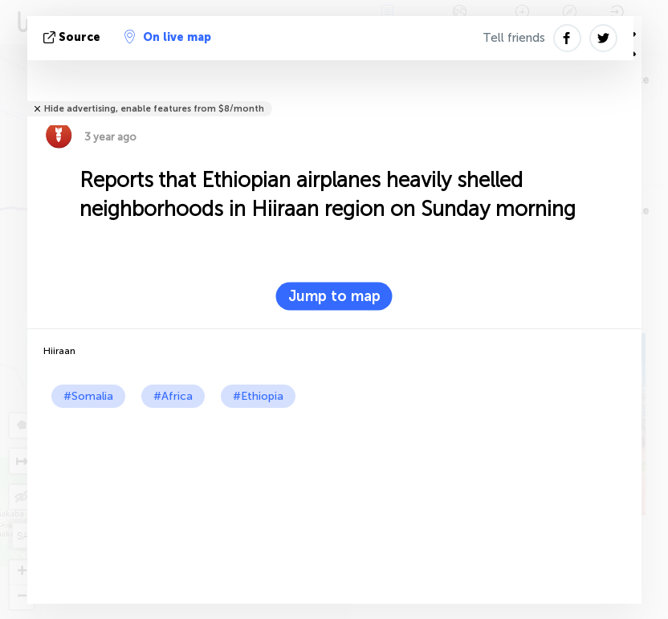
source (73, 37)
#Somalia (88, 396)
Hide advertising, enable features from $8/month (154, 109)
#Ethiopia (258, 396)
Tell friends (514, 38)
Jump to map (334, 296)
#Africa (173, 396)
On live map (167, 37)
